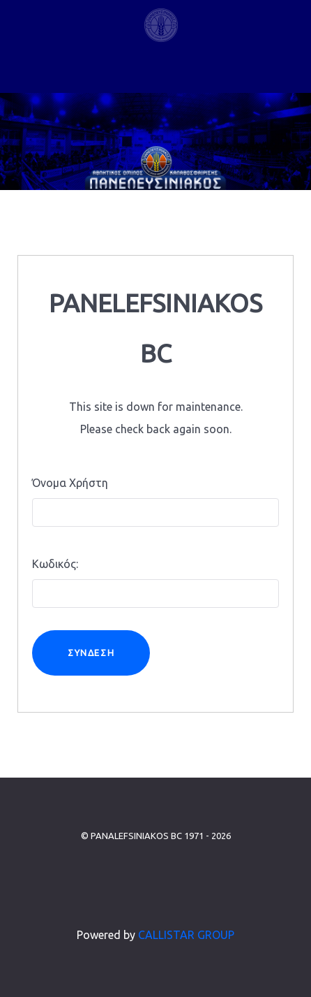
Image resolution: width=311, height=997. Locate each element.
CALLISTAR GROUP (186, 935)
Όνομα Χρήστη (70, 482)
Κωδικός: (55, 564)
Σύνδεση (91, 652)
